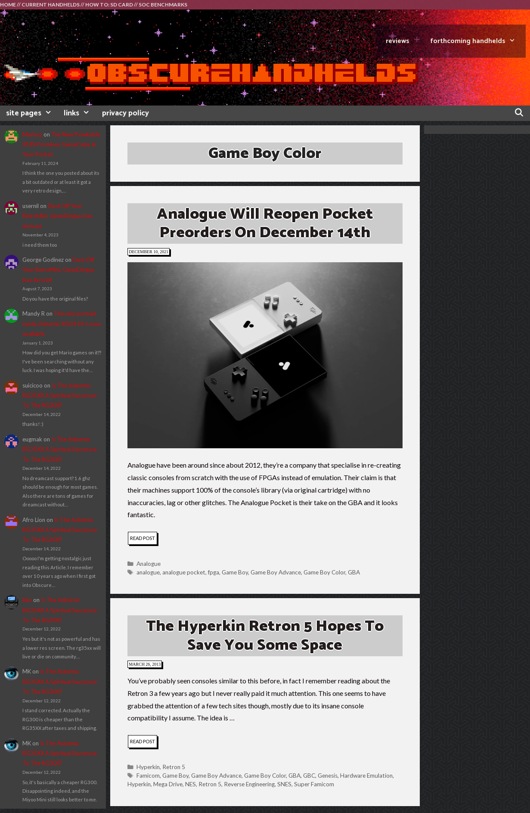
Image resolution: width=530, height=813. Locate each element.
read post (143, 539)
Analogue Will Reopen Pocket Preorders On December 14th (265, 223)
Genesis (328, 775)
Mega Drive (168, 784)
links (80, 113)
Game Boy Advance (276, 572)
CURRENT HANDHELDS (51, 4)
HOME (8, 4)
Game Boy (235, 572)
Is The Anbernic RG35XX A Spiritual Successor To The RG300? (59, 395)
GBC (309, 775)
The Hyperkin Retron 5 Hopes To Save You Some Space (265, 636)
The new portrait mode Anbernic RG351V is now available (61, 323)
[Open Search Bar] (519, 113)
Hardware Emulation (366, 775)
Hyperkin (148, 766)
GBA (354, 572)
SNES (284, 784)
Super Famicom (314, 784)
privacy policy (125, 113)
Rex (27, 599)
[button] (265, 355)
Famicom (148, 775)
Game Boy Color (324, 572)
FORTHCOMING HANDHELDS (478, 41)
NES (190, 784)
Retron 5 (173, 766)
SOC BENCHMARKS (163, 4)
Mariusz (32, 134)
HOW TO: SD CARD (109, 4)
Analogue (148, 563)
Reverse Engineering (249, 784)
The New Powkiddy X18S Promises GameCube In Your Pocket (61, 144)
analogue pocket (183, 572)
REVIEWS (397, 41)
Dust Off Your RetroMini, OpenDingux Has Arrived (57, 216)
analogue (148, 572)
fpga (213, 572)
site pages (32, 113)
